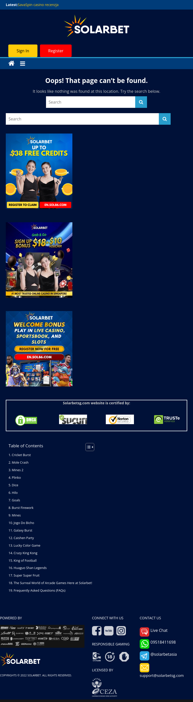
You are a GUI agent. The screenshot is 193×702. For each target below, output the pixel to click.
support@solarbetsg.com (162, 670)
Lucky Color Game (27, 545)
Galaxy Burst (23, 530)
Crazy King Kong (25, 553)
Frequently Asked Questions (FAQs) (39, 590)
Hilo (15, 493)
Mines (16, 515)
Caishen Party (24, 538)
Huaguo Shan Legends (30, 568)
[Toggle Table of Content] (87, 447)
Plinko (16, 477)
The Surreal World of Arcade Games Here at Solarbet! (53, 583)
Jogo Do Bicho (24, 523)
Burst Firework (22, 508)
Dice (15, 485)
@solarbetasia (158, 656)
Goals (16, 500)
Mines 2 (17, 470)
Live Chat (154, 632)
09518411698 (158, 643)
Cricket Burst (21, 455)
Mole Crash (20, 462)
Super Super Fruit (26, 575)
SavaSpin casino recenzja (38, 4)
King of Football (25, 560)
